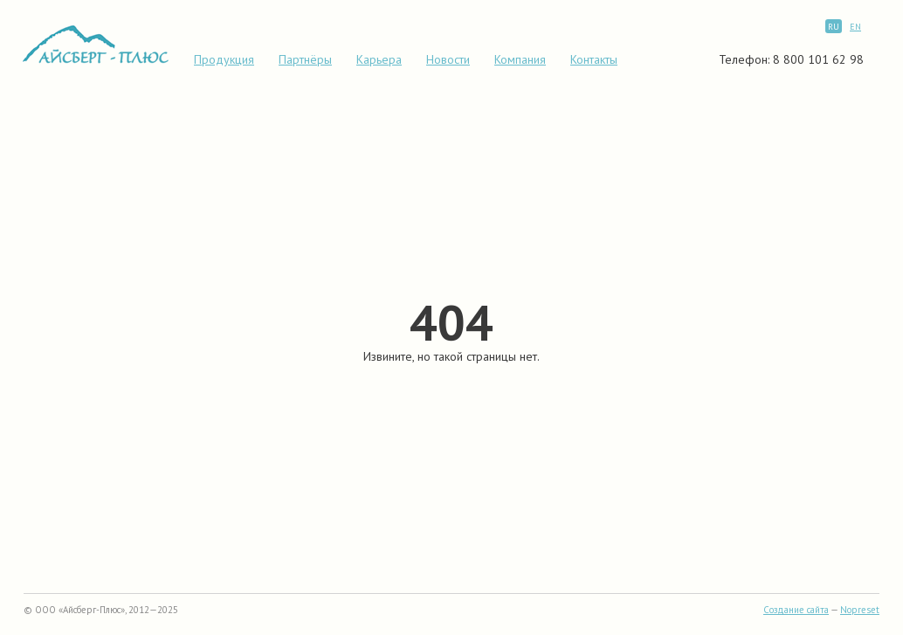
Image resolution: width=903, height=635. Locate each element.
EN (855, 26)
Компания (520, 59)
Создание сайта (796, 610)
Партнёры (305, 59)
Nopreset (859, 610)
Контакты (593, 59)
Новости (448, 59)
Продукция (224, 59)
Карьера (379, 59)
